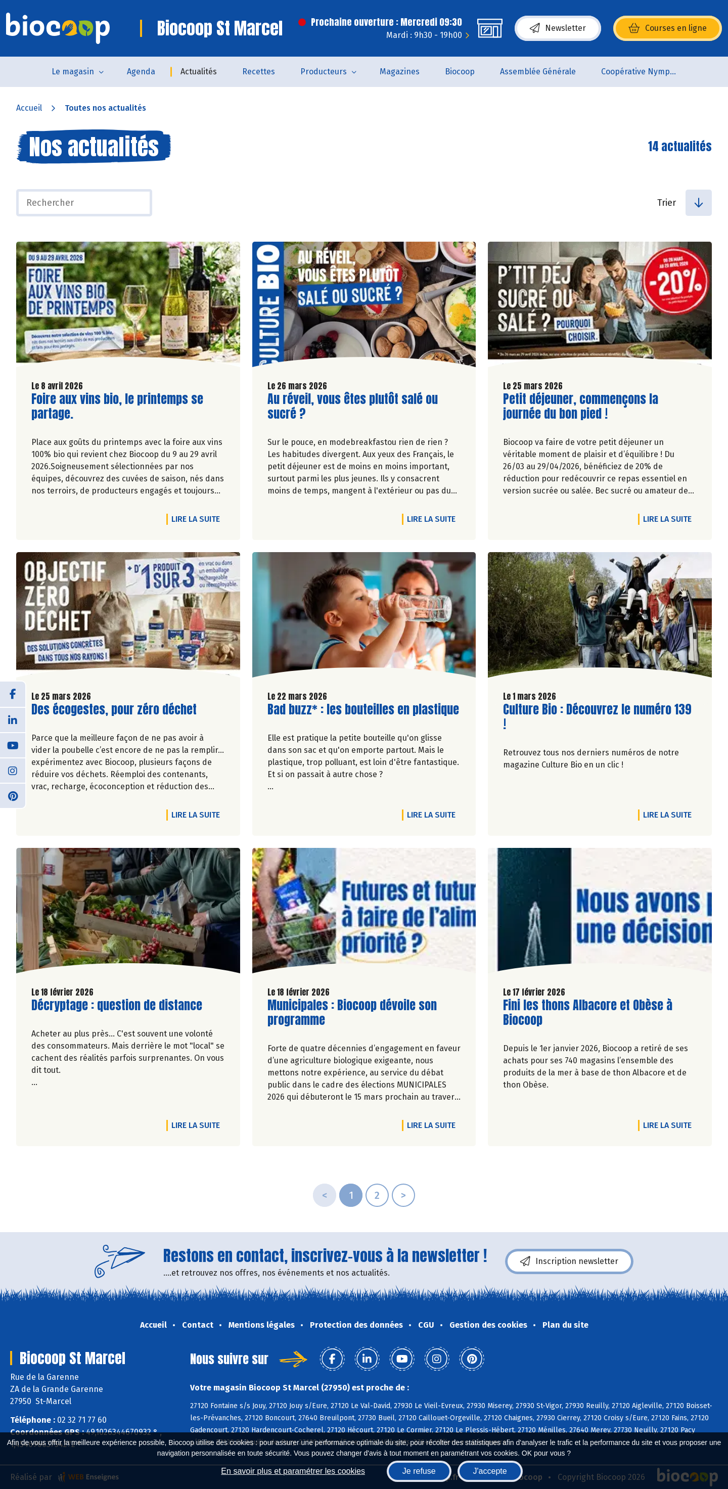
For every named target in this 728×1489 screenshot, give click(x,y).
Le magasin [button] (73, 71)
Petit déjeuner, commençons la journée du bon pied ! (580, 406)
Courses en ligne (667, 28)
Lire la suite (198, 519)
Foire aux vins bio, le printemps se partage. (117, 406)
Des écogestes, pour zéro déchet (114, 709)
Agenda (141, 71)
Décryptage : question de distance (116, 1005)
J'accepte (490, 1471)
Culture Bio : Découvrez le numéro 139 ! (597, 717)
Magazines (400, 71)
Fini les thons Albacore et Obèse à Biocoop (587, 1012)
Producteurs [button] (323, 71)
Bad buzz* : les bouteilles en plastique (363, 709)
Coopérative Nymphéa (642, 71)
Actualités (198, 71)
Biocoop (460, 71)
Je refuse (419, 1471)
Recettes (258, 71)
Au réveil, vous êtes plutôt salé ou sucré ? (352, 406)
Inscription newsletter (569, 1261)
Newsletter (558, 28)
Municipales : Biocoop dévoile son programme (352, 1012)
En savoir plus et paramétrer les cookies (293, 1471)
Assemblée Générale (538, 71)
